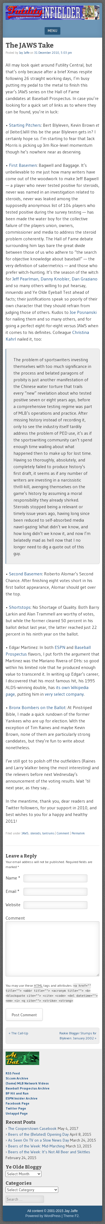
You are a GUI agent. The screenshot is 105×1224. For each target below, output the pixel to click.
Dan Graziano (84, 279)
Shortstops (20, 607)
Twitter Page (16, 1108)
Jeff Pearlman (25, 279)
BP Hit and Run (17, 1093)
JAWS (25, 833)
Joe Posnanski (83, 312)
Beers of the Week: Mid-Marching (36, 1146)
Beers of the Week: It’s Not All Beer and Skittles (49, 1151)
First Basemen (23, 165)
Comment (63, 833)
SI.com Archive (17, 1078)
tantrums (48, 833)
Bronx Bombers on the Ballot (37, 707)
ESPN (60, 647)
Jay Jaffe (24, 53)
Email (12, 891)
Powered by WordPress (43, 1216)
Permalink (78, 833)
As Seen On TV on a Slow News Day (38, 1140)
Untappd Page (17, 1113)
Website (13, 904)
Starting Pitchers (25, 125)
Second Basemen (25, 573)
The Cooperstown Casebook (32, 1128)
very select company (64, 694)
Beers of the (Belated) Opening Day (38, 1134)
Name (13, 878)
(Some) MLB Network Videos (27, 1083)
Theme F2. (71, 1216)
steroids (35, 833)
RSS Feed (13, 1073)
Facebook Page (17, 1103)
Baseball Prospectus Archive (28, 1088)
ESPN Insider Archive (22, 1098)
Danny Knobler (55, 279)
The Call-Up (18, 1033)
